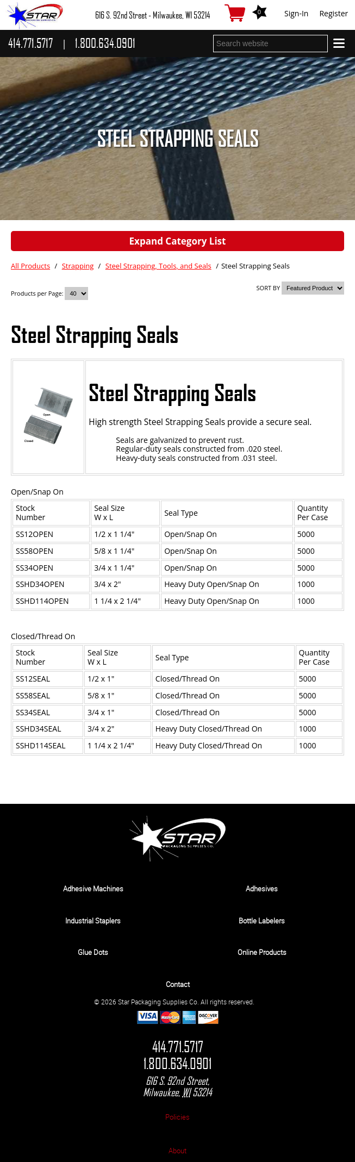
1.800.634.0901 (177, 1063)
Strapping (78, 266)
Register (333, 13)
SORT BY (269, 288)
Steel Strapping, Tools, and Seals (158, 266)
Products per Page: (38, 293)
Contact (178, 984)
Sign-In (296, 13)
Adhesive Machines (93, 889)
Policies (177, 1117)
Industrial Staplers (93, 921)
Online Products (262, 952)
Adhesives (262, 889)
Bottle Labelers (262, 921)
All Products (30, 266)
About (177, 1150)
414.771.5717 (177, 1047)
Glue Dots (93, 952)
